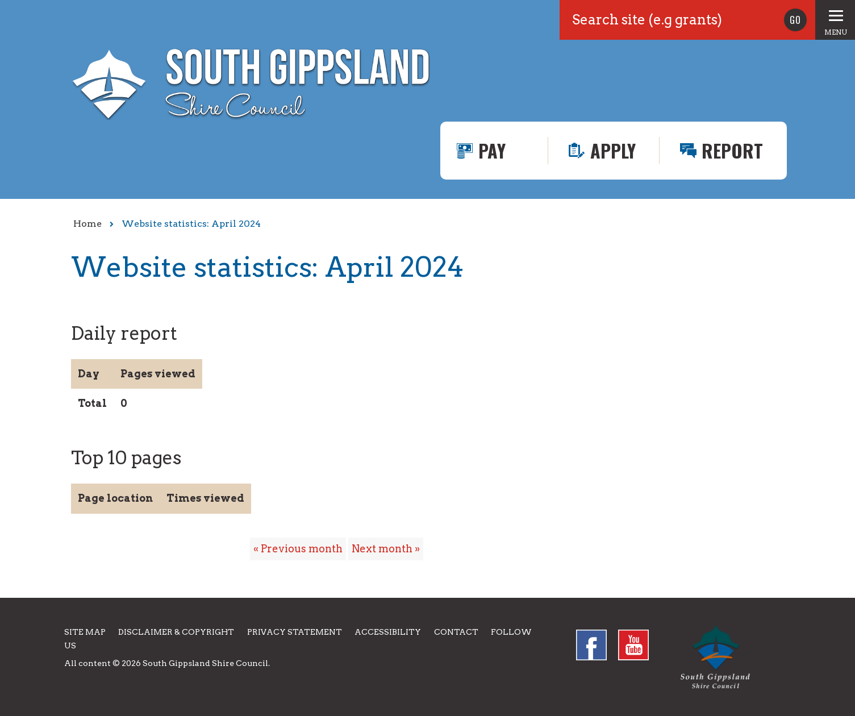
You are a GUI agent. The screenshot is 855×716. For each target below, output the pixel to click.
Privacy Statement (294, 631)
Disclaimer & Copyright (176, 631)
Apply (613, 150)
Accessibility (387, 631)
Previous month (302, 549)
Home (87, 223)
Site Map (85, 631)
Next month (382, 549)
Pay (492, 150)
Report (732, 150)
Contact (456, 631)
